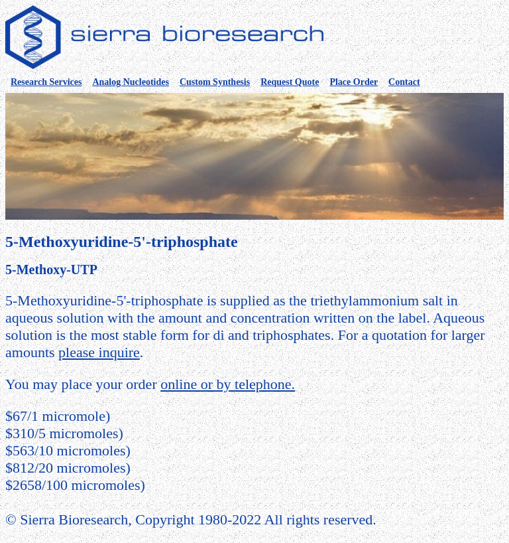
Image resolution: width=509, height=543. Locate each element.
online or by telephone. (227, 384)
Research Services (46, 82)
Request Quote (289, 82)
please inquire (99, 352)
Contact (404, 82)
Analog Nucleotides (130, 82)
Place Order (353, 82)
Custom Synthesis (215, 82)
